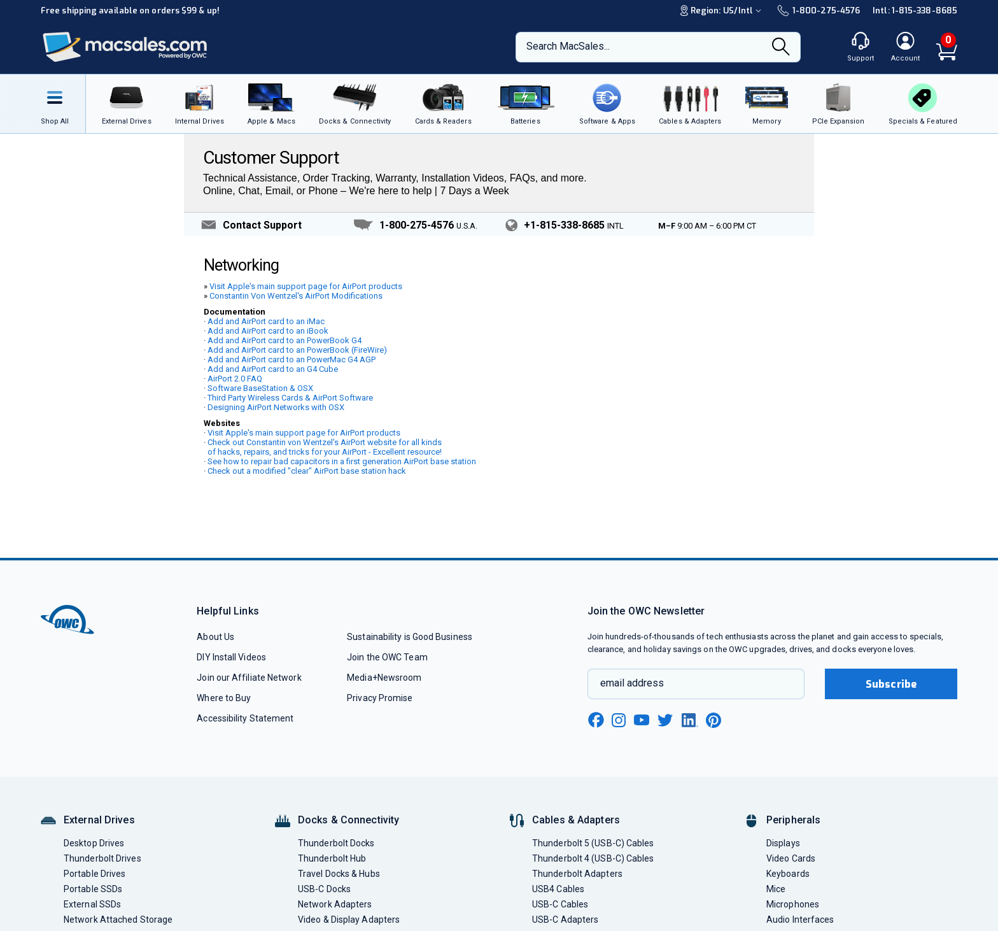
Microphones (792, 904)
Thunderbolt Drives (102, 858)
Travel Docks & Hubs (339, 874)
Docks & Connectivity (348, 820)
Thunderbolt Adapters (577, 874)
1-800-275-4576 (818, 10)
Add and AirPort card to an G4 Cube (272, 369)
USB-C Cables (560, 904)
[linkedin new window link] (690, 720)
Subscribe (891, 684)
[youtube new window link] (641, 719)
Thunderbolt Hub (332, 858)
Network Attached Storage (118, 919)
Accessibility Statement (245, 718)
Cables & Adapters (576, 820)
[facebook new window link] (595, 720)
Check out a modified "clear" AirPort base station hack (306, 471)
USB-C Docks (324, 889)
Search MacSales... (568, 46)
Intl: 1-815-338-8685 (915, 10)
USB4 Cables (558, 889)
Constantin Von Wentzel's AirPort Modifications (296, 296)
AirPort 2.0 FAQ (234, 378)
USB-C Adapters (565, 919)
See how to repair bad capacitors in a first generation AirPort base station (341, 461)
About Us (215, 637)
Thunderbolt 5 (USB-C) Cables (593, 843)
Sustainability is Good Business (409, 637)
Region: (722, 10)
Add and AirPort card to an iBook (267, 331)
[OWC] (125, 47)
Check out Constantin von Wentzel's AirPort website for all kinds (324, 442)
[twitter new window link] (665, 719)
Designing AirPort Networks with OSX (275, 407)
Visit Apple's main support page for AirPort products (305, 286)
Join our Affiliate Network (249, 677)
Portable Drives (94, 874)
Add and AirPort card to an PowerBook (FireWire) (297, 350)
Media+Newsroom (384, 677)
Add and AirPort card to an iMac (266, 321)
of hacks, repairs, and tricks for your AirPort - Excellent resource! (324, 452)
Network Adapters (335, 904)
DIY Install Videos (231, 657)
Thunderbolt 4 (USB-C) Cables (593, 858)
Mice (775, 889)
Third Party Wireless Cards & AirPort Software (290, 397)
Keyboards (788, 874)
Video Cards (790, 858)
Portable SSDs (93, 889)
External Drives (99, 820)
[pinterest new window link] (713, 720)
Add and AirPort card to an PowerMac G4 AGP (291, 359)
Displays (783, 843)
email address (632, 683)
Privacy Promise (379, 698)
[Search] (781, 48)
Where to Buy (224, 698)
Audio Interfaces (800, 919)
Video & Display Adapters (349, 919)
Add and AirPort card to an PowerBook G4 (284, 340)
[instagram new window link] (619, 720)
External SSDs (92, 904)
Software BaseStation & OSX (260, 388)
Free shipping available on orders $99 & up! (130, 10)
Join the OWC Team (387, 657)
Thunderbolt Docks (336, 843)
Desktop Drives (94, 843)
